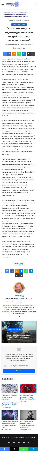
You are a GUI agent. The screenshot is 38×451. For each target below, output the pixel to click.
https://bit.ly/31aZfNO (8, 311)
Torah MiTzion (32, 437)
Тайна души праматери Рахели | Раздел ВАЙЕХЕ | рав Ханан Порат (19, 337)
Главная (12, 20)
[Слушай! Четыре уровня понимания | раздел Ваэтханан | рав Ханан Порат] (10, 415)
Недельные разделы (22, 20)
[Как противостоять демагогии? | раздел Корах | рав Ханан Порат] (28, 388)
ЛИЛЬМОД (18, 48)
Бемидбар (19, 264)
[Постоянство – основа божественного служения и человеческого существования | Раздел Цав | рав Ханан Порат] (10, 388)
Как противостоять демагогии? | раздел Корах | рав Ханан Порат (28, 397)
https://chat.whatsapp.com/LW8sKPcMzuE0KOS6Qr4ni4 (18, 305)
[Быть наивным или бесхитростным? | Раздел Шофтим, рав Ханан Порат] (28, 415)
